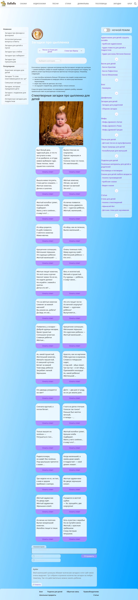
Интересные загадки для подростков (16, 100)
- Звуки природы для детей (116, 154)
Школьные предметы (47, 595)
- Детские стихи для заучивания (115, 225)
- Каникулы (111, 92)
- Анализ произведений (117, 191)
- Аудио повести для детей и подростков (115, 50)
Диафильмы (82, 3)
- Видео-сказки (113, 199)
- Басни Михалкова (115, 79)
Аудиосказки (39, 3)
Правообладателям (91, 592)
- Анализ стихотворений (117, 216)
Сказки (23, 3)
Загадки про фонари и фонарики (14, 34)
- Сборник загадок (115, 113)
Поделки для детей (54, 592)
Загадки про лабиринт (14, 55)
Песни (55, 3)
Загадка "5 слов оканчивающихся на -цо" (16, 77)
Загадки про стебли (13, 51)
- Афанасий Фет (113, 220)
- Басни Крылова (114, 71)
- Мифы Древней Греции (117, 134)
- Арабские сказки (114, 195)
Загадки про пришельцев (10, 60)
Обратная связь (73, 592)
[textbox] (49, 61)
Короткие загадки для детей (14, 71)
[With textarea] (64, 551)
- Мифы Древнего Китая (117, 126)
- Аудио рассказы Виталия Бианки (114, 57)
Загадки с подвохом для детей (15, 93)
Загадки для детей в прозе (14, 46)
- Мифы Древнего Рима (117, 130)
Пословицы (100, 3)
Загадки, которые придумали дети (12, 87)
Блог (128, 3)
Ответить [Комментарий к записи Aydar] (38, 585)
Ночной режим (121, 30)
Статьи (96, 595)
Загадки (116, 3)
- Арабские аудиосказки (117, 45)
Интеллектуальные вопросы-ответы (13, 40)
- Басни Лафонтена (115, 75)
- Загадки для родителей (117, 109)
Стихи (67, 3)
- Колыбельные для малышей (115, 160)
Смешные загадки (13, 82)
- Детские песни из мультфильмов (115, 148)
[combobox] (49, 60)
